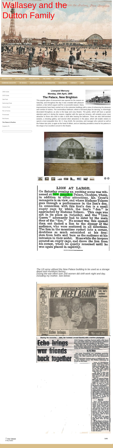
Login (106, 438)
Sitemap (13, 438)
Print (7, 438)
